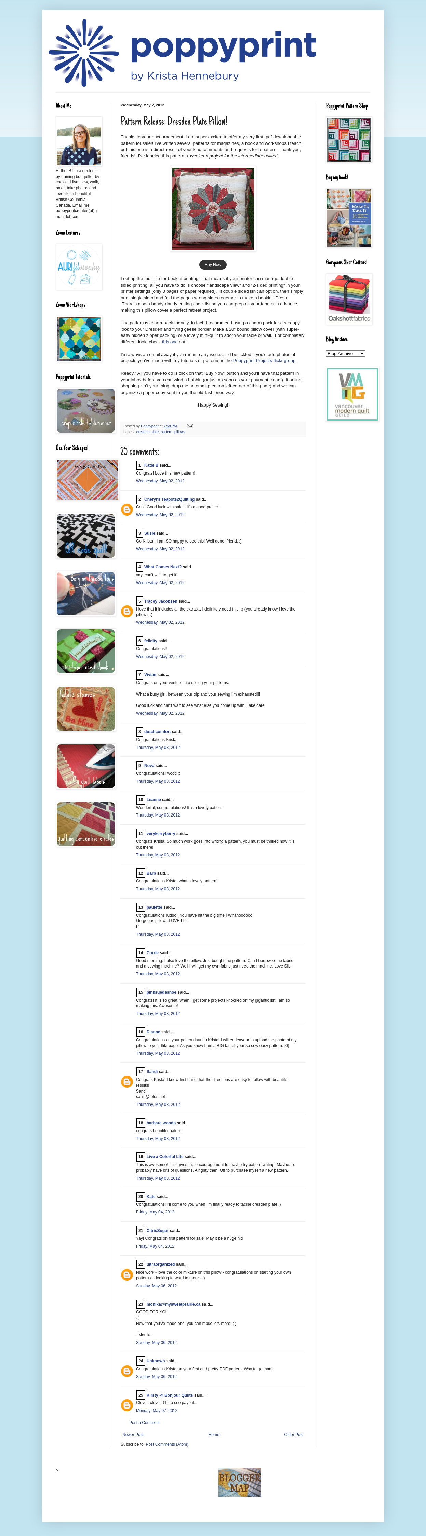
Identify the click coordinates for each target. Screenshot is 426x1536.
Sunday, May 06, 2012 (156, 1286)
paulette (154, 907)
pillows (179, 432)
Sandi (152, 1071)
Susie (149, 533)
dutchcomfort (157, 731)
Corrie (153, 952)
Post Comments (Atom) (167, 1444)
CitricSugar (158, 1230)
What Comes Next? (163, 567)
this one (170, 341)
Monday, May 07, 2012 (156, 1410)
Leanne (154, 799)
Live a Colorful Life (165, 1156)
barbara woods (161, 1123)
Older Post (294, 1434)
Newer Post (133, 1434)
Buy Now (213, 264)
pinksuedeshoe (161, 992)
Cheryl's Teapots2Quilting (169, 499)
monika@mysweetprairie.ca (174, 1304)
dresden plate (147, 432)
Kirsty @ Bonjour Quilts (170, 1395)
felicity (150, 641)
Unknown (156, 1361)
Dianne (153, 1032)
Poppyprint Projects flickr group (264, 360)
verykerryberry (161, 833)
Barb (151, 873)
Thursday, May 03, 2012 (158, 747)
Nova (149, 765)
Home (214, 1434)
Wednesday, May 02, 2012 (160, 481)
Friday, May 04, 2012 (155, 1212)
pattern (166, 432)
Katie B (151, 465)
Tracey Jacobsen (160, 601)
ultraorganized (161, 1264)
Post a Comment (144, 1422)
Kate (151, 1196)
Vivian (150, 674)
